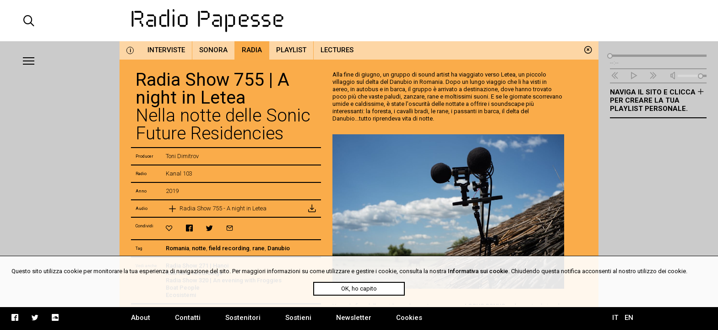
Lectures (337, 50)
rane (258, 248)
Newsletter (353, 318)
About (140, 318)
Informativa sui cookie (478, 271)
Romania (177, 248)
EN (629, 318)
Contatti (188, 318)
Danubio (278, 248)
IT (615, 318)
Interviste (166, 50)
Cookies (409, 318)
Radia (252, 50)
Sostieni (298, 318)
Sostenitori (243, 318)
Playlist (291, 50)
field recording (229, 248)
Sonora (213, 50)
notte (199, 248)
